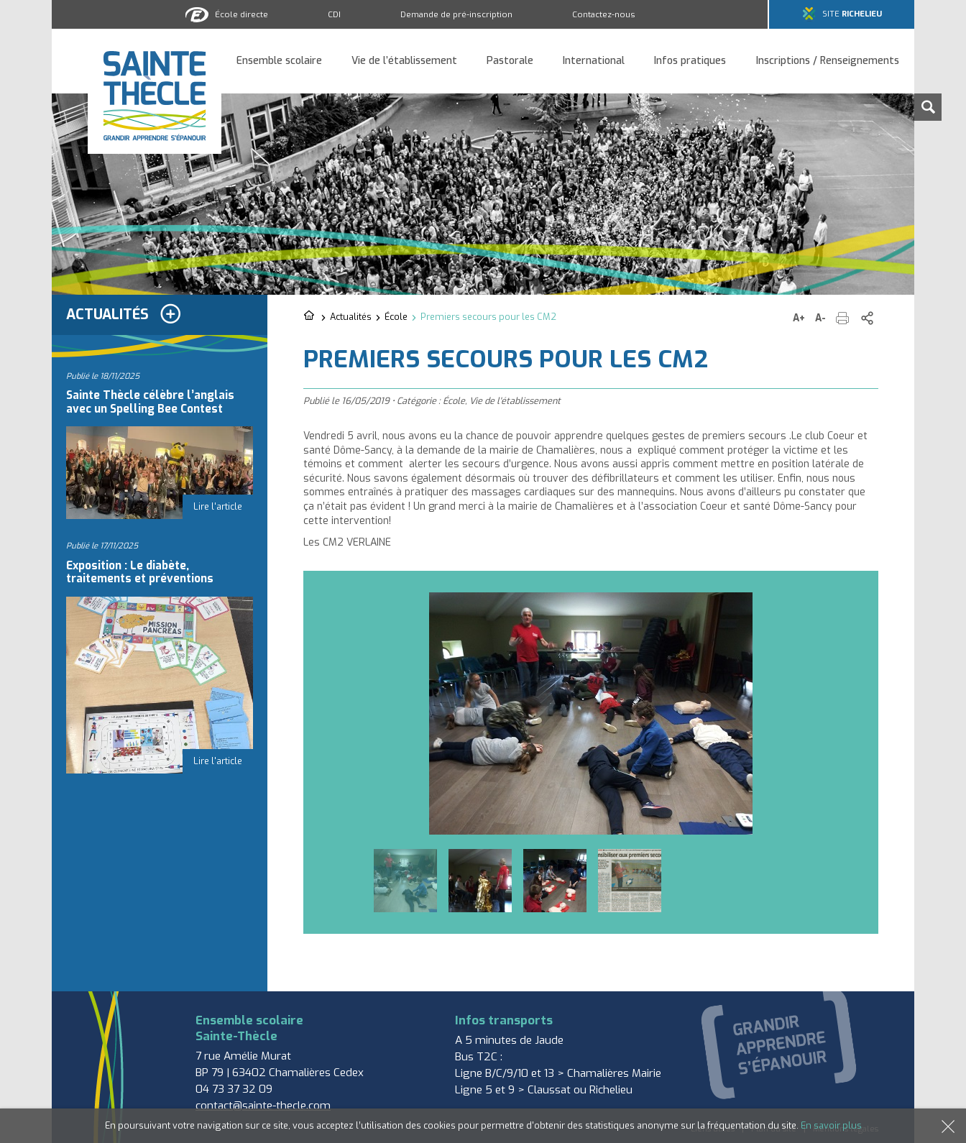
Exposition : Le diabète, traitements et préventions (139, 572)
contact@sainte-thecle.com (263, 1105)
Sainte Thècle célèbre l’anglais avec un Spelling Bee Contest (150, 402)
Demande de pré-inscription (456, 14)
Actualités (351, 317)
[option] (591, 713)
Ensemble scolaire (279, 61)
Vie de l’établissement (404, 61)
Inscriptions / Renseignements (827, 61)
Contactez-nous (603, 14)
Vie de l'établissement (515, 401)
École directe (241, 14)
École (396, 317)
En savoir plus (831, 1125)
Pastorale (510, 61)
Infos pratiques (690, 61)
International (594, 61)
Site (852, 14)
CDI (334, 14)
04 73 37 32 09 (234, 1089)
